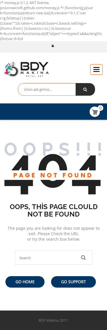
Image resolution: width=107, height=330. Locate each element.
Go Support (73, 281)
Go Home (25, 281)
